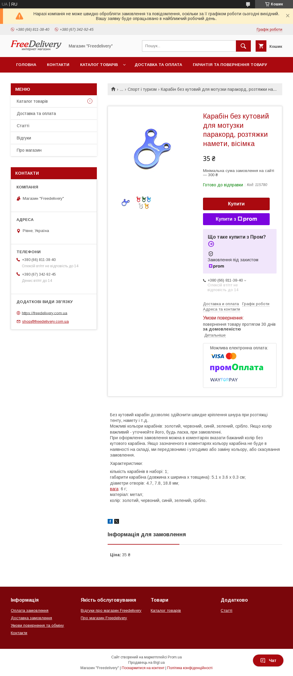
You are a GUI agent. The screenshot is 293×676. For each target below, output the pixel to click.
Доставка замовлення (31, 618)
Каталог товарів (99, 64)
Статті (23, 125)
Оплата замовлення (29, 610)
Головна (26, 64)
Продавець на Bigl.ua (146, 662)
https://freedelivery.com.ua (44, 313)
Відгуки (24, 138)
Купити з (236, 219)
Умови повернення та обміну (37, 625)
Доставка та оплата (158, 64)
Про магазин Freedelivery (104, 618)
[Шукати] (243, 46)
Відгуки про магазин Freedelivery (111, 610)
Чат (268, 660)
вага (114, 488)
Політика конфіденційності (190, 668)
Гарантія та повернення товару (230, 64)
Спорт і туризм (142, 89)
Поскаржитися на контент (143, 668)
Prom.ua (175, 657)
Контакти (58, 64)
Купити (236, 203)
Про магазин (29, 150)
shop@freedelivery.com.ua (45, 321)
